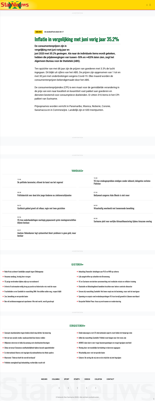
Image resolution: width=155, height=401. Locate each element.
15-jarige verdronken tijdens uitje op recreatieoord (21, 281)
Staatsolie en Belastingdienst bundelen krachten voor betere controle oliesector (105, 286)
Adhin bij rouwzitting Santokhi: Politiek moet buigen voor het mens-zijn (102, 337)
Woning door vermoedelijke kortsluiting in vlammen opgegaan (99, 347)
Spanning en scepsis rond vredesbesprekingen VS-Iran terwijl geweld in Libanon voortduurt (109, 296)
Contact (110, 379)
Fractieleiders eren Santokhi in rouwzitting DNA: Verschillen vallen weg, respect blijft (32, 291)
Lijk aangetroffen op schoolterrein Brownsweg (94, 276)
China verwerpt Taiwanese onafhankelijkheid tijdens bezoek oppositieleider (29, 347)
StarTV (77, 379)
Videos (87, 379)
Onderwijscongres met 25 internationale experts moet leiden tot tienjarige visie (105, 332)
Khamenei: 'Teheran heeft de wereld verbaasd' (19, 357)
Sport (66, 379)
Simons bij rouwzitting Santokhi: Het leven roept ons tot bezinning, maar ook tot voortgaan (109, 291)
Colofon (98, 379)
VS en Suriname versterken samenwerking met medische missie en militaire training (107, 281)
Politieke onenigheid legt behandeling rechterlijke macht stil (24, 362)
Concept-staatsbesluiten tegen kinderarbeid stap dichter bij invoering (27, 332)
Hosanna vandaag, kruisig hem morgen (17, 276)
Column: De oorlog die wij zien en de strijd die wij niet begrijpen (100, 357)
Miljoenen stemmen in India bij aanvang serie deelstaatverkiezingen (27, 342)
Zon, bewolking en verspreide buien (16, 296)
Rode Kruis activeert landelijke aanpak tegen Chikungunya (23, 271)
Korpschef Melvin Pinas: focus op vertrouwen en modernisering (100, 301)
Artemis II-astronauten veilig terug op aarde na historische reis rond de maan (30, 286)
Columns (55, 379)
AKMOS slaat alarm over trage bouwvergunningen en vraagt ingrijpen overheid (105, 342)
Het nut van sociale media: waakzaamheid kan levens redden (24, 337)
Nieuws (44, 379)
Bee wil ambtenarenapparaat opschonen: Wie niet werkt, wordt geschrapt (29, 301)
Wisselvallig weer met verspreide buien (92, 352)
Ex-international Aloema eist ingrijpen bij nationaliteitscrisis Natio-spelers (29, 352)
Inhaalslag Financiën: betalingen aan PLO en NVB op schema (99, 271)
